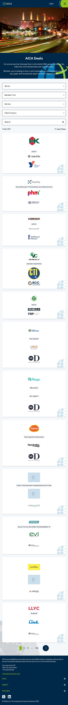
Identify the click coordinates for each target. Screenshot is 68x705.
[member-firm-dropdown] (34, 95)
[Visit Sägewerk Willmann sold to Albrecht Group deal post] (34, 230)
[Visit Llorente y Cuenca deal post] (34, 622)
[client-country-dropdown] (34, 113)
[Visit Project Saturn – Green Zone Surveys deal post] (34, 305)
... (32, 648)
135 (36, 648)
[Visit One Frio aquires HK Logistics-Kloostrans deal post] (34, 153)
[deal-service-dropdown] (34, 104)
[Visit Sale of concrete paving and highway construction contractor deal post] (34, 269)
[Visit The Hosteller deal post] (34, 578)
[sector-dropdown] (34, 86)
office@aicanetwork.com (11, 674)
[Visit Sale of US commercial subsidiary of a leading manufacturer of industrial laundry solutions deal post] (34, 535)
